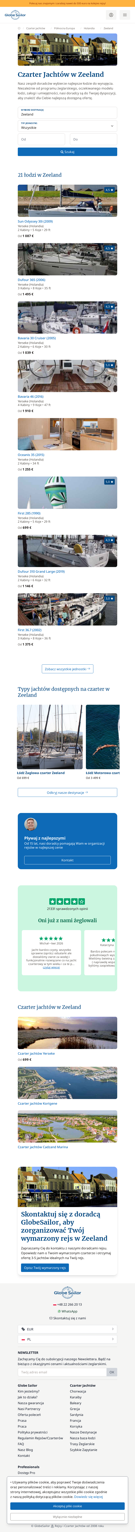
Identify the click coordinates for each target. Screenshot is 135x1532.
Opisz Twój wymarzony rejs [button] (45, 1268)
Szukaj (67, 152)
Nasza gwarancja (31, 1403)
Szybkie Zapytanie (83, 1450)
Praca (22, 1426)
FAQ (21, 1444)
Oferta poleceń (29, 1414)
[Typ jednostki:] (67, 126)
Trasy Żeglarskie (82, 1444)
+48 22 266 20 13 (67, 1304)
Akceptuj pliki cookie (67, 1506)
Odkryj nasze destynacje (67, 792)
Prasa (22, 1420)
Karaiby (75, 1397)
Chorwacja (78, 1391)
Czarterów (55, 1438)
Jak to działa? (27, 1397)
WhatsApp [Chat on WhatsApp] (67, 1311)
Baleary (75, 1403)
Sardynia (76, 1414)
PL (68, 1339)
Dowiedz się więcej (88, 1497)
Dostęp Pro (26, 1473)
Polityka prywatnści (32, 1432)
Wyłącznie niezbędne (67, 1517)
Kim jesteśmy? (28, 1391)
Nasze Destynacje (83, 1432)
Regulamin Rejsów (32, 1438)
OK (112, 1372)
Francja (75, 1420)
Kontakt (67, 860)
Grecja (75, 1409)
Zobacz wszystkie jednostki (67, 669)
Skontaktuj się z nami (67, 1318)
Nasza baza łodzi (82, 1438)
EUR (68, 1329)
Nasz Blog (25, 1450)
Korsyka (76, 1426)
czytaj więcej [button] (51, 967)
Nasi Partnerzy (29, 1409)
